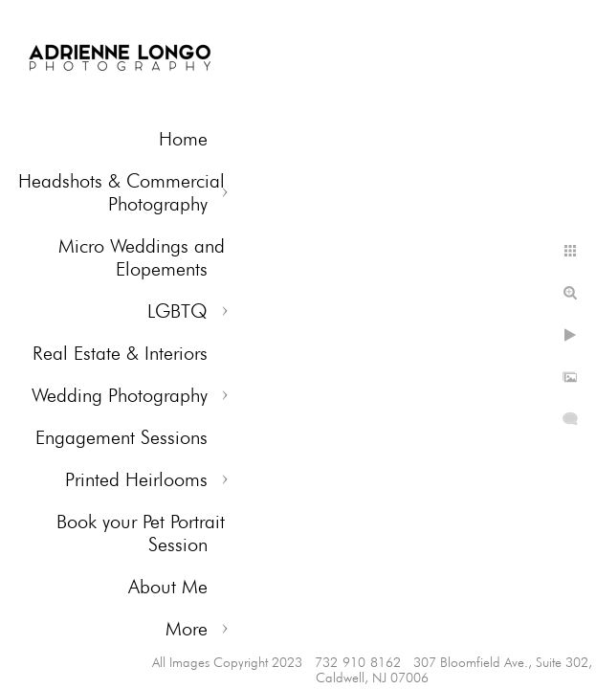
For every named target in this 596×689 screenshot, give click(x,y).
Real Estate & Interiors (120, 353)
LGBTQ (177, 311)
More (187, 628)
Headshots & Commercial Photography (121, 192)
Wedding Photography (120, 395)
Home (183, 138)
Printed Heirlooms (136, 479)
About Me (168, 586)
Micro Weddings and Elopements (141, 257)
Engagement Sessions (121, 437)
